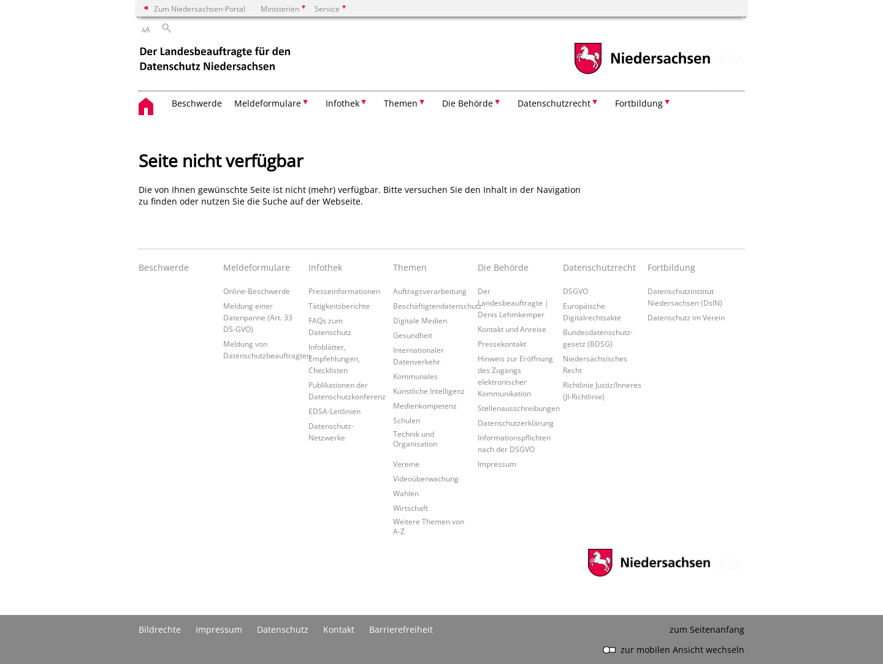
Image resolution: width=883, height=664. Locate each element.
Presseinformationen (344, 291)
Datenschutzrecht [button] (554, 103)
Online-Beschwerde (256, 291)
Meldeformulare (256, 267)
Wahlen (406, 493)
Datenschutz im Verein (686, 317)
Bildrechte (160, 629)
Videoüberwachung (426, 478)
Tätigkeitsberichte (339, 306)
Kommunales (415, 376)
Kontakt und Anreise (512, 329)
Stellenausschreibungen (519, 408)
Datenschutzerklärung (516, 423)
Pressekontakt (502, 344)
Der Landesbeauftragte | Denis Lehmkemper (513, 302)
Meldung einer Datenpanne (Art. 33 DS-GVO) (257, 317)
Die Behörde (503, 267)
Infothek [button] (342, 103)
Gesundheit (412, 335)
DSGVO (575, 291)
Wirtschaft (410, 508)
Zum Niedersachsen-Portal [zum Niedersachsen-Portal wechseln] (199, 8)
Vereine (406, 464)
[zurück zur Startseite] (216, 60)
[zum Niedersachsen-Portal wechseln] (642, 72)
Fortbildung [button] (639, 103)
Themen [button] (401, 103)
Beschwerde (197, 103)
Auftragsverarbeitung (430, 291)
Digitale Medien (420, 320)
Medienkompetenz (425, 405)
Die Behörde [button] (467, 103)
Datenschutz (282, 629)
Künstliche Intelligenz (429, 391)
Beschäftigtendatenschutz (437, 306)
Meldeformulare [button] (267, 103)
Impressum (497, 464)
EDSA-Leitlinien (334, 411)
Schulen (406, 420)
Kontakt (338, 629)
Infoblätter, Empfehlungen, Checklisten (334, 358)
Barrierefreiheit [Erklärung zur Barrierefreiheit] (401, 629)
